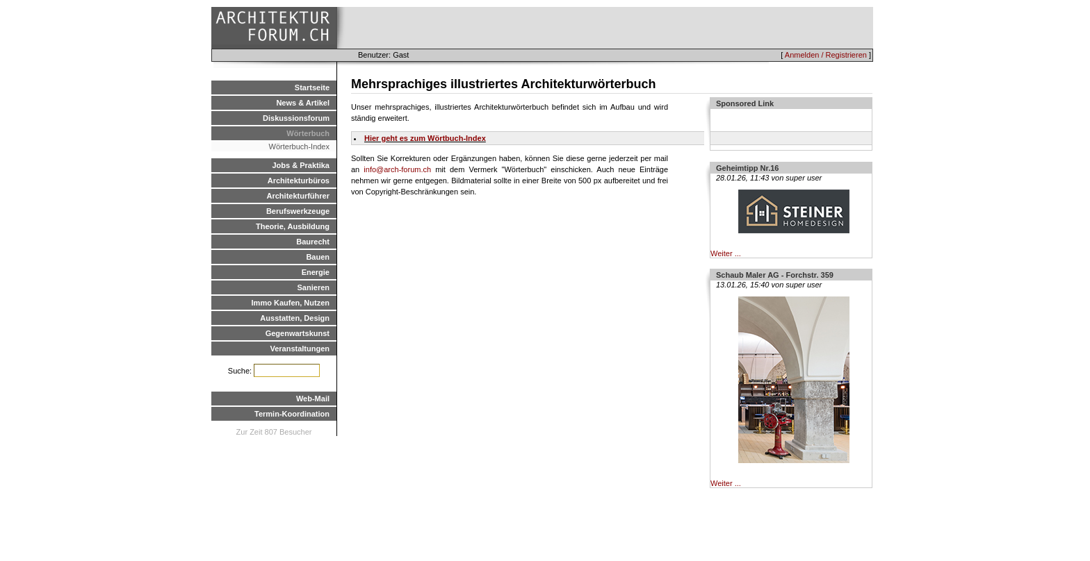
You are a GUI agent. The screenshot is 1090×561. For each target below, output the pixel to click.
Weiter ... (725, 253)
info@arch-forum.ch (397, 169)
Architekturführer (298, 196)
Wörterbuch (308, 133)
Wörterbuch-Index (299, 146)
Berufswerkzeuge (298, 211)
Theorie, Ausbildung (293, 226)
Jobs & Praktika (301, 165)
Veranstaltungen (300, 348)
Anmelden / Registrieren (826, 55)
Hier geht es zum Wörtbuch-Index (425, 138)
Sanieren (314, 287)
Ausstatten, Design (295, 318)
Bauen (318, 257)
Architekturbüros (299, 180)
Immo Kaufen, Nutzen (291, 303)
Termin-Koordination (292, 414)
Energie (316, 272)
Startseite (312, 87)
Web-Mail (313, 398)
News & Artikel (303, 103)
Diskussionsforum (296, 118)
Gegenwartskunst (298, 333)
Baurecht (313, 241)
